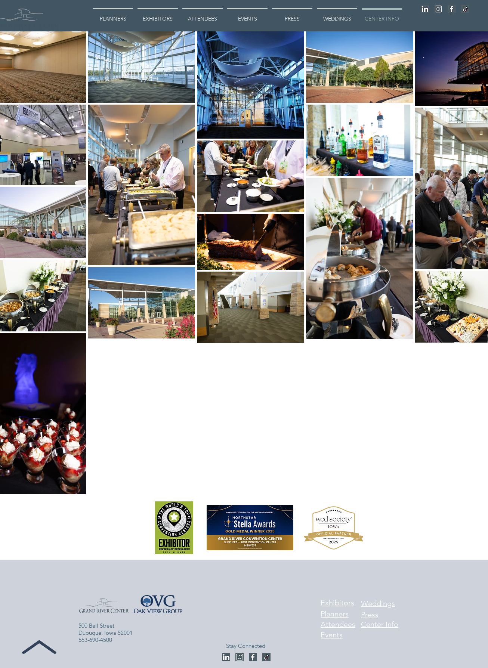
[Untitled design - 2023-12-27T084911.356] (452, 9)
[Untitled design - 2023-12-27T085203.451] (425, 9)
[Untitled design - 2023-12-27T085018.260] (438, 9)
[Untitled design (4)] (465, 9)
